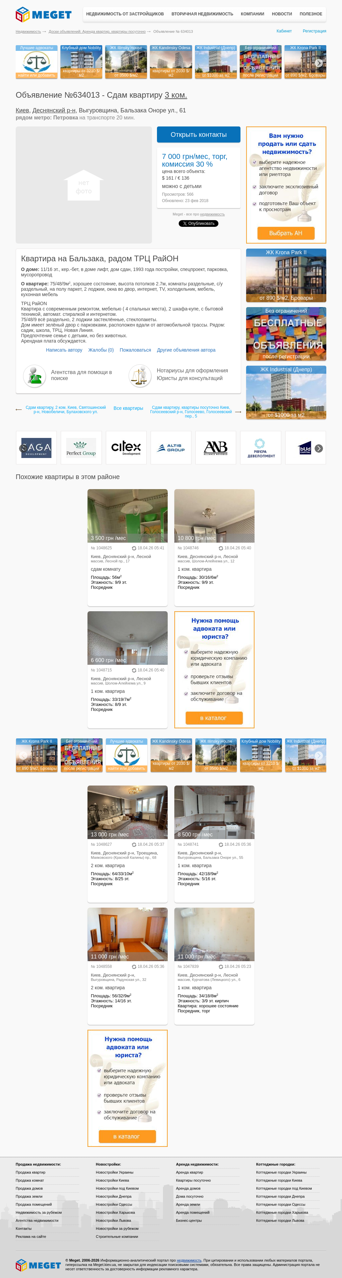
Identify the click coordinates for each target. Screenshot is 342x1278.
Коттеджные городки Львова (280, 1220)
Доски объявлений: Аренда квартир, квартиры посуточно (97, 31)
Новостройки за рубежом (117, 1228)
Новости (282, 14)
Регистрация (314, 31)
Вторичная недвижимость (202, 14)
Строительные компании (117, 1237)
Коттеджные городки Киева (279, 1180)
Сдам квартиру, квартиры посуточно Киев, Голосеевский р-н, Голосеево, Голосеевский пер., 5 (191, 412)
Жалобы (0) (101, 350)
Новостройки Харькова (115, 1212)
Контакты (24, 1228)
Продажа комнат (30, 1180)
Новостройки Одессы (114, 1204)
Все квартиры (128, 408)
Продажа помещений (34, 1204)
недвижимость (212, 214)
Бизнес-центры (189, 1220)
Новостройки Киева (112, 1180)
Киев (22, 110)
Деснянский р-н (53, 110)
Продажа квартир (30, 1172)
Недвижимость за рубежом (39, 1212)
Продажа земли (29, 1196)
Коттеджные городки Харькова (282, 1212)
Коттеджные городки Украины (281, 1172)
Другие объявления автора (186, 350)
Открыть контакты (199, 134)
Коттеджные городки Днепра (280, 1196)
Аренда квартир (189, 1172)
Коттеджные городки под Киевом (284, 1188)
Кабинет (284, 31)
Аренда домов (188, 1188)
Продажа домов (29, 1188)
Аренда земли (188, 1204)
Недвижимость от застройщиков (125, 14)
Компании (252, 14)
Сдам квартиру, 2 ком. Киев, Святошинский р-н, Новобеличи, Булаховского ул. (66, 409)
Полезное (311, 14)
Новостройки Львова (113, 1220)
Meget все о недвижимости (39, 1265)
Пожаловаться (135, 350)
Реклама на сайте (31, 1237)
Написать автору (64, 350)
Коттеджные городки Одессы (280, 1204)
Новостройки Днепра (114, 1196)
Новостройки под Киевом (117, 1188)
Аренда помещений (192, 1212)
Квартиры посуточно (193, 1180)
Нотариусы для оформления (192, 370)
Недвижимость (28, 31)
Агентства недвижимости (37, 1220)
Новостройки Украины (115, 1172)
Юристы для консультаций (190, 378)
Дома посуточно (189, 1196)
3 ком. (176, 94)
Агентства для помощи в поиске (81, 375)
